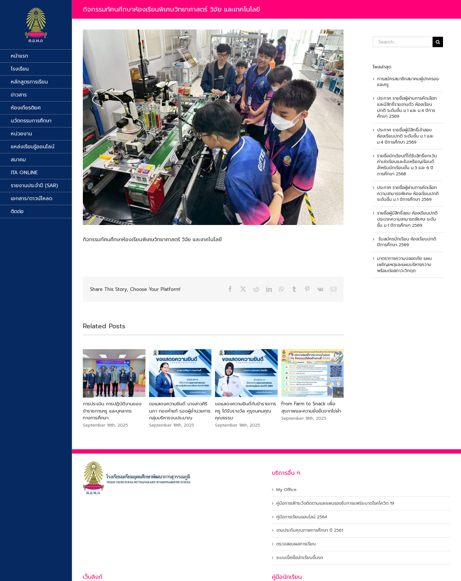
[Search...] (403, 42)
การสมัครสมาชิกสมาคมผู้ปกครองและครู (408, 82)
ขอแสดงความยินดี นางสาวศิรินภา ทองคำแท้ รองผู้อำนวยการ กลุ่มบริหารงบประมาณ (180, 410)
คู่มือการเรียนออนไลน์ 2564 (301, 517)
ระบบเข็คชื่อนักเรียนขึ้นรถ (299, 558)
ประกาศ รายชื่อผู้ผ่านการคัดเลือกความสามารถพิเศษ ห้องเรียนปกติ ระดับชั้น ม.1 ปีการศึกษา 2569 (408, 193)
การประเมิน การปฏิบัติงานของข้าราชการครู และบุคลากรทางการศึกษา (112, 410)
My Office (286, 490)
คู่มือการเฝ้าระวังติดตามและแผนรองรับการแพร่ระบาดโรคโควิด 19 (335, 503)
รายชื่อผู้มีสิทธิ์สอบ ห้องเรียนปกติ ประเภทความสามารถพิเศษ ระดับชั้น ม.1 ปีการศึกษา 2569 (407, 219)
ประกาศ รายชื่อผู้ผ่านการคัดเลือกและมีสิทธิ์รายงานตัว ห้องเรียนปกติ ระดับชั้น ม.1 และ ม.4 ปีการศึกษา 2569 (407, 107)
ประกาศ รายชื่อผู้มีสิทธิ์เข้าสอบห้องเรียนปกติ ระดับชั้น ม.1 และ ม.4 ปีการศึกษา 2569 (405, 136)
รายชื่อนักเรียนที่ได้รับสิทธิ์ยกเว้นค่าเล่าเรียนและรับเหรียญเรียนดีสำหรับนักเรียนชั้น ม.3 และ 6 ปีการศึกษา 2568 (407, 165)
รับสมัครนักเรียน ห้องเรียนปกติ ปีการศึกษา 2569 (406, 242)
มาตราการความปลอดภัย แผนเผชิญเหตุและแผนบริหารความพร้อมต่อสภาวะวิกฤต (404, 264)
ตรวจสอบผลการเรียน (296, 544)
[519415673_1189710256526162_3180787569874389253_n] (213, 127)
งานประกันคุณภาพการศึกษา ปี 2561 (309, 530)
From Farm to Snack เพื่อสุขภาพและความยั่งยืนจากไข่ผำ (311, 407)
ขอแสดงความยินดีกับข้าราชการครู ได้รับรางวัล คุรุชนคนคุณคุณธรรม (245, 410)
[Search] (438, 42)
